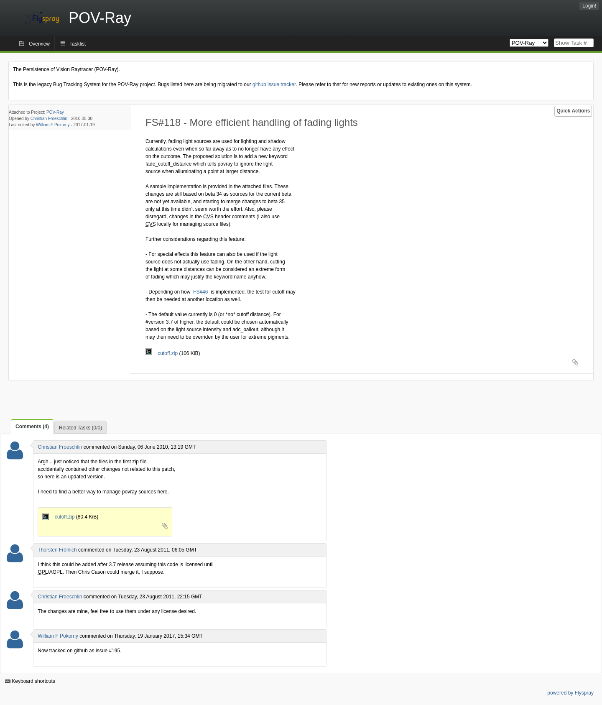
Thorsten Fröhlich (57, 550)
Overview (39, 44)
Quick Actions (573, 111)
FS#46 (200, 292)
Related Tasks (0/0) (80, 428)
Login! (589, 6)
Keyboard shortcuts (30, 681)
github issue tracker (274, 84)
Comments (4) (32, 426)
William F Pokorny (53, 125)
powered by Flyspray (570, 693)
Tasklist (77, 44)
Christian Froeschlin (49, 118)
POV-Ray (55, 112)
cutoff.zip (162, 353)
